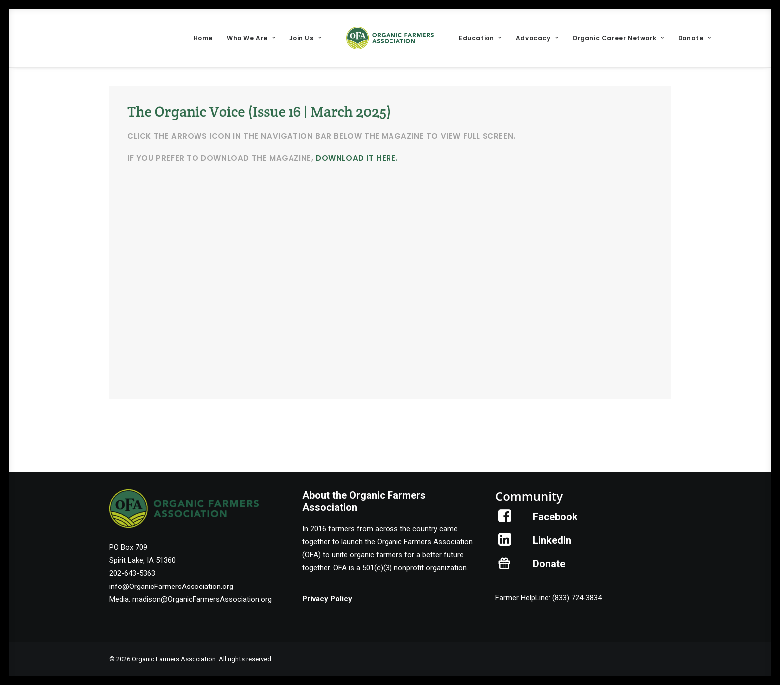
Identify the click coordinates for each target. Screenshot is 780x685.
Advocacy (537, 38)
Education (480, 38)
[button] (505, 519)
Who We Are (251, 38)
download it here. (357, 158)
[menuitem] (203, 38)
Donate (694, 38)
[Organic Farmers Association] (390, 38)
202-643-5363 (132, 573)
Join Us (305, 38)
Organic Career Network (618, 38)
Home (203, 38)
